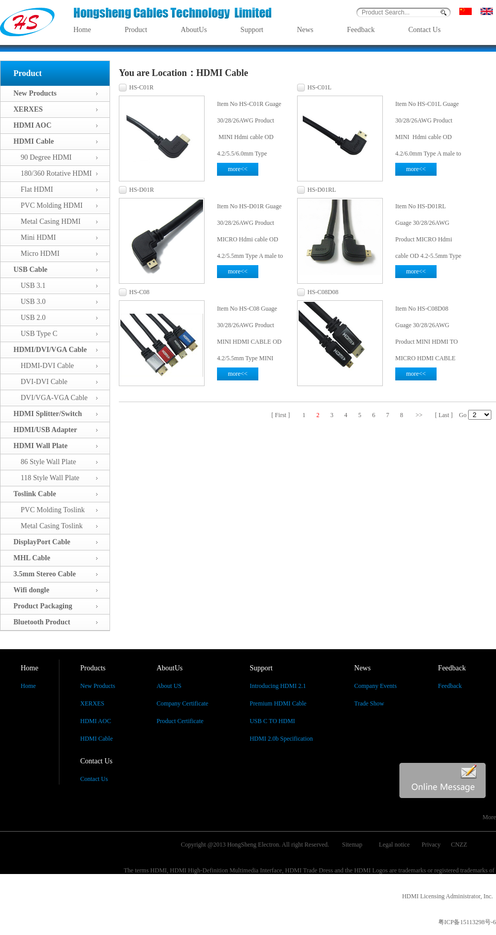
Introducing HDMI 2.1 (278, 685)
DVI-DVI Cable (40, 382)
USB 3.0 (29, 301)
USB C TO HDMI (272, 721)
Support (251, 30)
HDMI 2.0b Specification (281, 738)
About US (169, 685)
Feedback (361, 30)
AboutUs (194, 30)
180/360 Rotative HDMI (52, 173)
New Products (97, 685)
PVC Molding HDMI (48, 205)
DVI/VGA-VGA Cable (50, 398)
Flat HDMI (33, 189)
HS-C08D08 (322, 292)
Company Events (375, 685)
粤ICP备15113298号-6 (467, 922)
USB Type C (35, 334)
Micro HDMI (36, 253)
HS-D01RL (321, 189)
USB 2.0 (29, 317)
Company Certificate (182, 703)
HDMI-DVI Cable (43, 366)
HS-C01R (141, 87)
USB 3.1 (29, 285)
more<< (237, 169)
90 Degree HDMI (42, 157)
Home (82, 30)
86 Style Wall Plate (44, 462)
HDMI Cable (96, 738)
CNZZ (459, 844)
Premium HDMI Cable (278, 703)
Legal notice (394, 844)
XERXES (92, 703)
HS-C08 (139, 292)
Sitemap (352, 844)
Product (136, 30)
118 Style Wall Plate (46, 478)
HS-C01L (319, 87)
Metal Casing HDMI (47, 221)
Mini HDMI (34, 237)
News (305, 30)
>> (419, 415)
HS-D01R (141, 189)
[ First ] (280, 415)
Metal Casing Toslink (48, 526)
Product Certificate (180, 721)
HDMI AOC (95, 721)
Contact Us (424, 30)
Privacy (431, 844)
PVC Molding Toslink (49, 510)
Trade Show (369, 703)
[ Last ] (444, 415)
